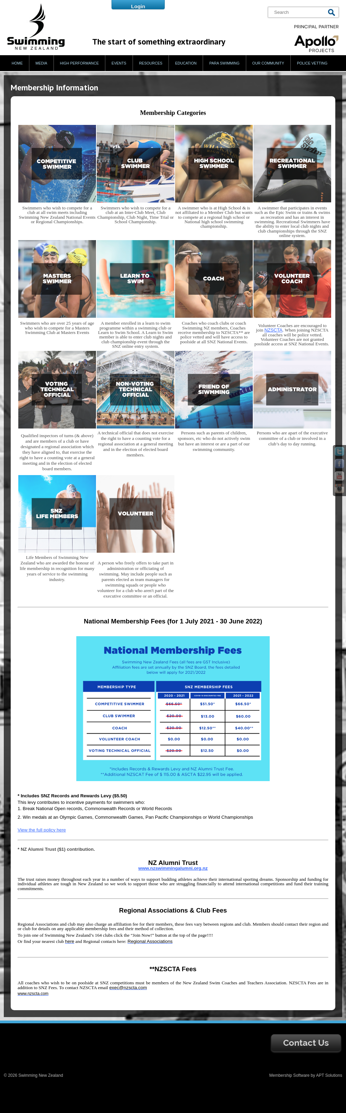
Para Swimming (224, 63)
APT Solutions (329, 1075)
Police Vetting (312, 63)
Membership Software (289, 1075)
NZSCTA (273, 330)
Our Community (268, 63)
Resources (151, 63)
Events (119, 63)
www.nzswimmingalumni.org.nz (173, 868)
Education (185, 63)
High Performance (79, 63)
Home (17, 63)
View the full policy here (42, 830)
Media (41, 63)
